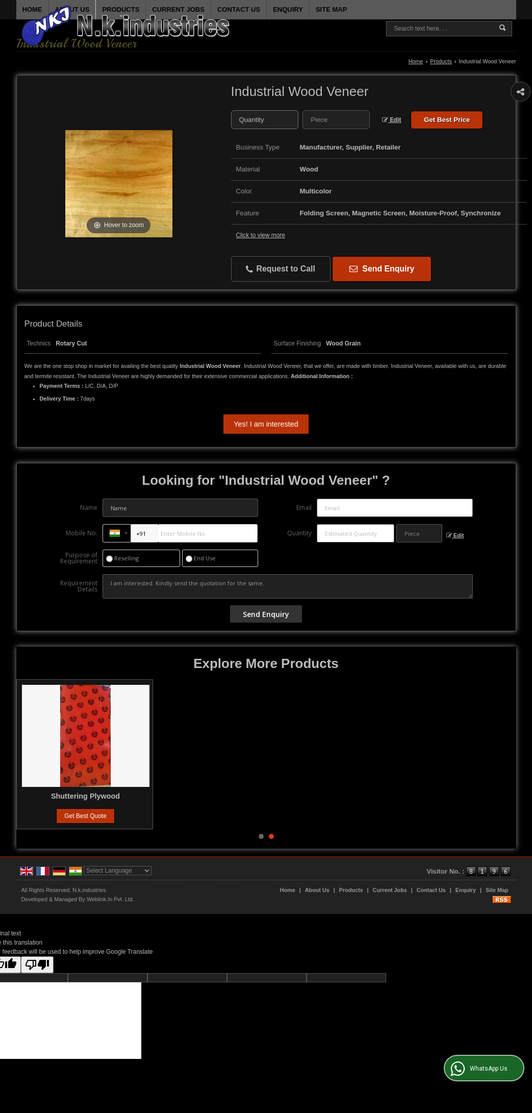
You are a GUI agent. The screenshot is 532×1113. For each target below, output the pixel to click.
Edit (391, 119)
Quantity (299, 533)
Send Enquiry (381, 268)
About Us (317, 890)
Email (304, 507)
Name (88, 507)
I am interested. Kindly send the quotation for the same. (288, 586)
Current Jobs (390, 890)
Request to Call (280, 269)
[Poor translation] (37, 964)
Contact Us (431, 890)
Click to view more (260, 235)
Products (120, 11)
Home (416, 61)
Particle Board (86, 796)
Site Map (497, 890)
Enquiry (465, 890)
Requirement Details (78, 586)
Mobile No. (81, 533)
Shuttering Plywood (374, 796)
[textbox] (336, 119)
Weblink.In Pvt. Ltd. (110, 899)
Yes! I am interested (266, 424)
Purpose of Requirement (78, 558)
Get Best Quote (85, 816)
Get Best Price (447, 119)
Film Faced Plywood (229, 796)
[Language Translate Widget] (117, 870)
